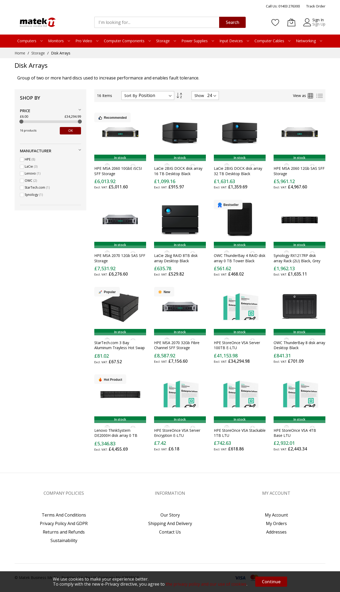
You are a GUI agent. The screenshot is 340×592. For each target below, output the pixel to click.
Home (20, 53)
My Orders (276, 523)
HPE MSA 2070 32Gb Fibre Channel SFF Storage (176, 345)
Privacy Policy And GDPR (64, 523)
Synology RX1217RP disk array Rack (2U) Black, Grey (297, 258)
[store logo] (37, 22)
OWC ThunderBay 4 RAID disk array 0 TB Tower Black (239, 258)
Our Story (170, 515)
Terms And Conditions (64, 515)
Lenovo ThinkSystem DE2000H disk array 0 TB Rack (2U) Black (115, 435)
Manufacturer (35, 150)
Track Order (315, 6)
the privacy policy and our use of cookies (206, 584)
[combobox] (156, 22)
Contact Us (170, 532)
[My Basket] (291, 22)
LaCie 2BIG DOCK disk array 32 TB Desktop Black (238, 171)
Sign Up (318, 24)
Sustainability (63, 540)
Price (25, 110)
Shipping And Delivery (170, 523)
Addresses (276, 532)
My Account (276, 515)
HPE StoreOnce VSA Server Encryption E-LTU (177, 433)
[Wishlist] (275, 22)
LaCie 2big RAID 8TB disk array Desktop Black (176, 258)
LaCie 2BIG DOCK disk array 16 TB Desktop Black (178, 171)
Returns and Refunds (64, 532)
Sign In (318, 19)
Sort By (130, 95)
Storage (38, 53)
